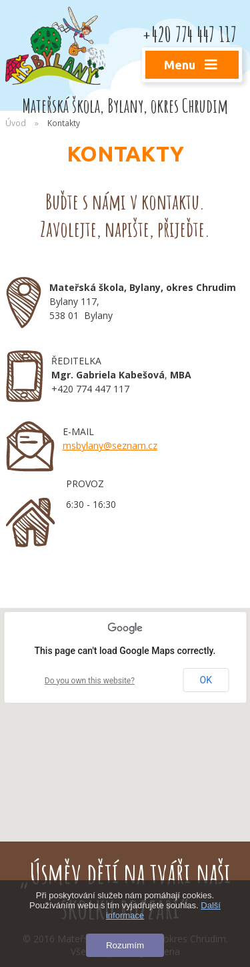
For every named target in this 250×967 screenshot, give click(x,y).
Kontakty (63, 122)
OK (206, 680)
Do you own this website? (90, 680)
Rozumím (125, 945)
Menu (192, 64)
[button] (125, 712)
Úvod (15, 122)
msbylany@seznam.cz (110, 445)
